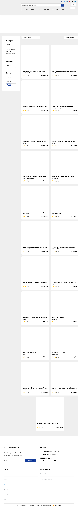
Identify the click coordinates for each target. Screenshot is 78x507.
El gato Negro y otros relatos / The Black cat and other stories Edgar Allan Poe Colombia (35, 212)
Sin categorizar (10, 53)
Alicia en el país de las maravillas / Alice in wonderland (35, 106)
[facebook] (61, 1)
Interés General (10, 47)
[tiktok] (72, 1)
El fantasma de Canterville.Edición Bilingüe (64, 176)
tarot (7, 56)
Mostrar (69, 37)
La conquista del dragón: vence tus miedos (35, 247)
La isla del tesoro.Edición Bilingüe (63, 247)
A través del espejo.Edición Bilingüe (64, 71)
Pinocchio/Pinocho (29, 353)
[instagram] (67, 1)
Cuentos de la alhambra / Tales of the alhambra (64, 106)
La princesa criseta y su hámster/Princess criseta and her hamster (35, 317)
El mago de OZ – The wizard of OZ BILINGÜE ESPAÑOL (64, 212)
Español (8, 65)
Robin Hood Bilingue (58, 353)
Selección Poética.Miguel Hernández (35, 388)
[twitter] (64, 1)
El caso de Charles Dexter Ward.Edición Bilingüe (64, 141)
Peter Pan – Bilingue (58, 317)
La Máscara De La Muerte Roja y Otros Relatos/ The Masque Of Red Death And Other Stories (64, 282)
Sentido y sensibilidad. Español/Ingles (64, 388)
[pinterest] (69, 1)
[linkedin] (75, 1)
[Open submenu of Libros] (35, 479)
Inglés (8, 67)
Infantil (8, 44)
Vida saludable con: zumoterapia (48, 423)
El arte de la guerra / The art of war (34, 141)
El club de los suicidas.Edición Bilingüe (35, 176)
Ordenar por (26, 37)
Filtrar (9, 84)
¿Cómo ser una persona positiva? (34, 71)
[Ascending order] (38, 37)
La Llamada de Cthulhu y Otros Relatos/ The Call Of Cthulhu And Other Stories (35, 282)
